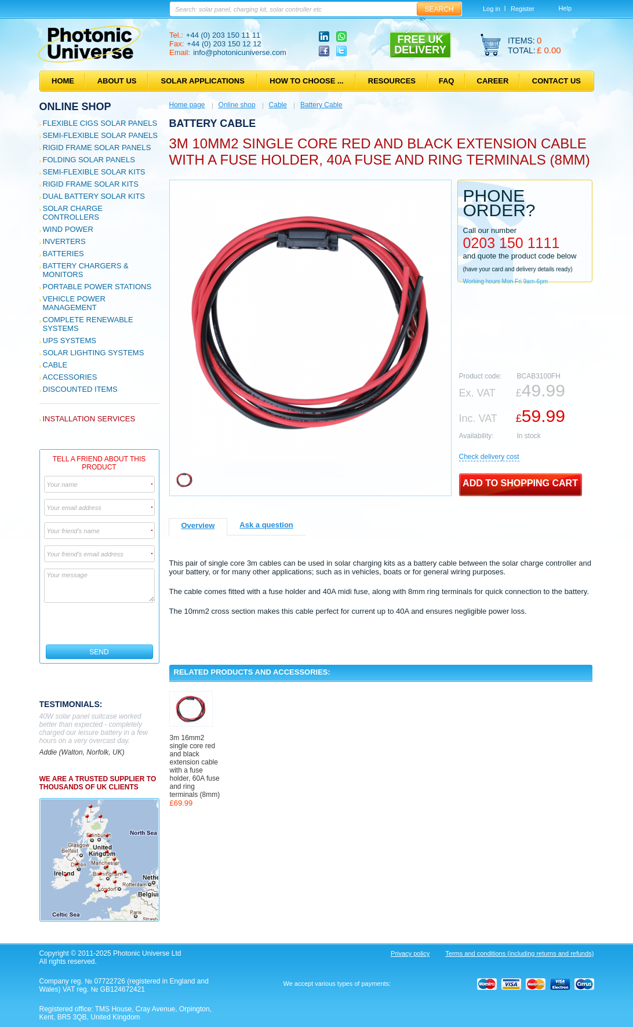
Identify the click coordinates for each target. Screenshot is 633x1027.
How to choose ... (306, 81)
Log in (491, 8)
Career (493, 81)
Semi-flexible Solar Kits (94, 171)
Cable (55, 364)
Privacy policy (410, 953)
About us (117, 81)
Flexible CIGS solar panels (100, 123)
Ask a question (266, 524)
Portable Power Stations (97, 286)
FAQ (446, 81)
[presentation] (100, 623)
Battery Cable (321, 105)
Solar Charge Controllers (73, 212)
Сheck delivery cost (489, 457)
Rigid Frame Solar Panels (97, 147)
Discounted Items (80, 389)
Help (565, 8)
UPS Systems (69, 340)
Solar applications (203, 81)
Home (63, 81)
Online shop (75, 106)
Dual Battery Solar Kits (94, 196)
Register (522, 8)
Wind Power (68, 229)
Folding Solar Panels (89, 159)
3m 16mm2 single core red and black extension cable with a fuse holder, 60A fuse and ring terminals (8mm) (195, 766)
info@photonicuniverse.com (239, 52)
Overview (198, 525)
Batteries (63, 253)
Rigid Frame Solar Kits (91, 184)
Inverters (64, 241)
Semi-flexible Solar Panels (100, 135)
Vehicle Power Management (74, 303)
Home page (187, 105)
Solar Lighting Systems (93, 352)
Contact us (556, 81)
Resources (392, 81)
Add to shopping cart (520, 483)
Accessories (70, 377)
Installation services (89, 418)
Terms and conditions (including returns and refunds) (519, 953)
